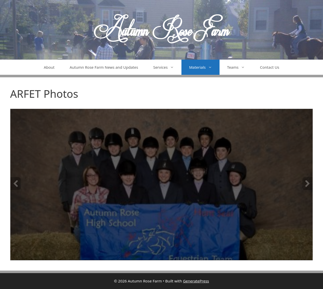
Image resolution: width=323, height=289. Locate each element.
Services (167, 67)
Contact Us (269, 67)
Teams (239, 67)
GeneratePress (196, 280)
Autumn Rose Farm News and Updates (104, 67)
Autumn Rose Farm (161, 30)
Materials (204, 67)
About (49, 67)
